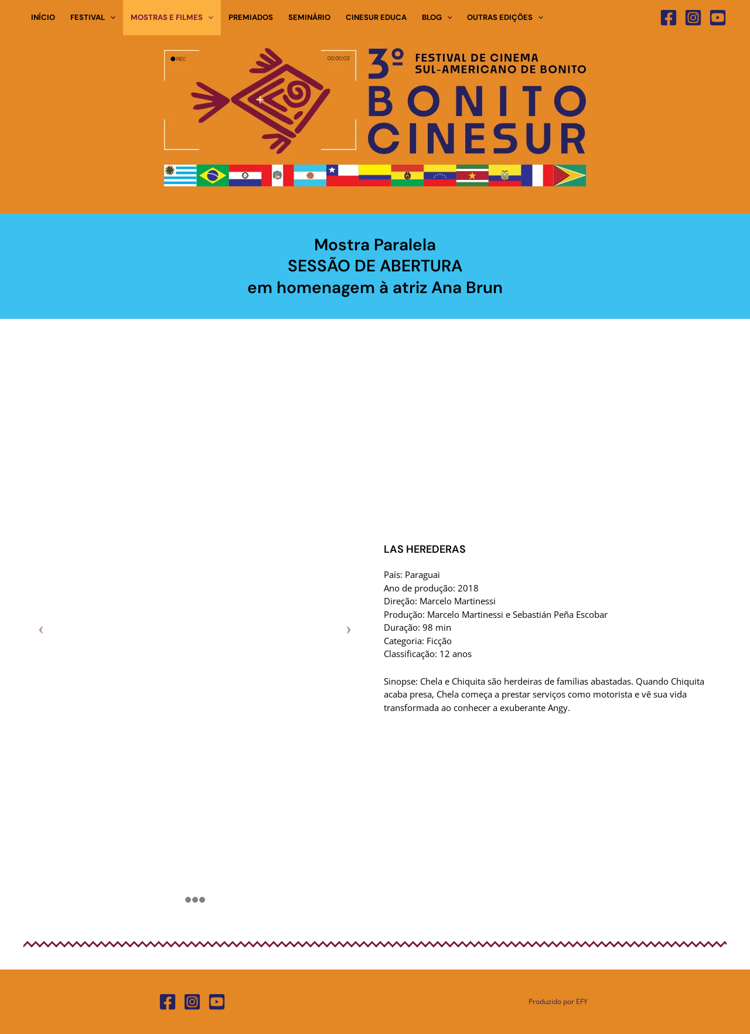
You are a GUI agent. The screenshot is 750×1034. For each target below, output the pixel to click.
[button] (110, 17)
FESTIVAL (92, 17)
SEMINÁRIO (309, 17)
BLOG (437, 17)
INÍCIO (43, 17)
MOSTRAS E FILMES (172, 17)
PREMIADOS (251, 17)
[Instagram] (693, 17)
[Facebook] (668, 17)
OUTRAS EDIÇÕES (505, 17)
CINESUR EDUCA (376, 17)
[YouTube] (718, 17)
